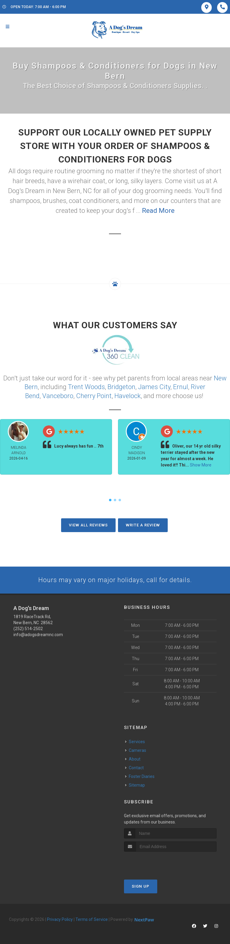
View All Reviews (88, 524)
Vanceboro (57, 395)
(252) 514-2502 (28, 627)
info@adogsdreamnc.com (38, 633)
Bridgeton (121, 386)
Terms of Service (91, 918)
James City (154, 386)
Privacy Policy (60, 918)
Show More (200, 464)
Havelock (127, 395)
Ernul (180, 386)
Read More (158, 210)
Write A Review (143, 524)
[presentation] (156, 862)
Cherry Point (94, 395)
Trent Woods (86, 386)
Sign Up (140, 885)
